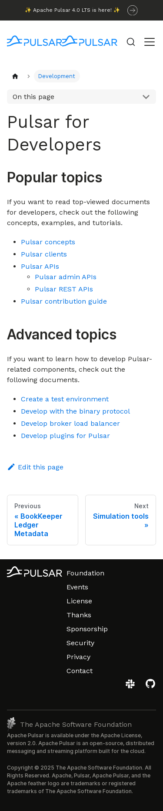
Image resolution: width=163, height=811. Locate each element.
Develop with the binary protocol (75, 411)
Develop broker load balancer (70, 423)
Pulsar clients (44, 254)
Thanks (79, 615)
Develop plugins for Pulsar (65, 435)
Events (77, 587)
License (79, 601)
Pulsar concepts (48, 242)
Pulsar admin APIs (65, 277)
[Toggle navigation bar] (149, 41)
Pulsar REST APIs (64, 289)
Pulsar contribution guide (64, 301)
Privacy (78, 657)
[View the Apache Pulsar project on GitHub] (150, 687)
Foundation (85, 573)
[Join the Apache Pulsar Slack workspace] (131, 687)
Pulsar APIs (40, 266)
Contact (80, 671)
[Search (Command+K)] (131, 41)
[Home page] (15, 76)
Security (80, 643)
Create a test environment (65, 399)
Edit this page (35, 467)
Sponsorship (87, 629)
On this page (33, 96)
